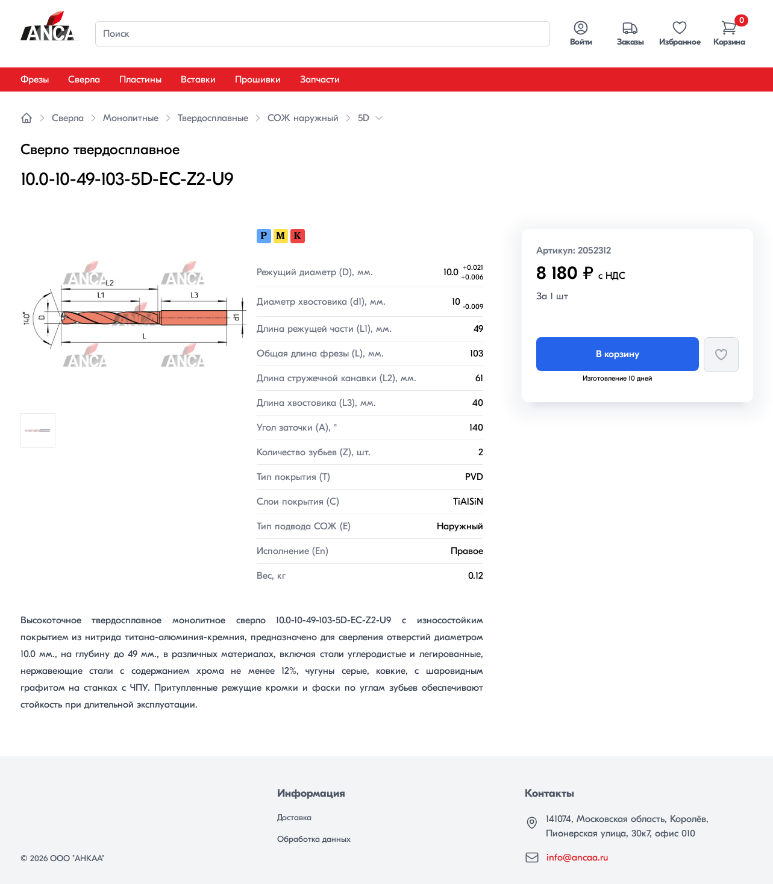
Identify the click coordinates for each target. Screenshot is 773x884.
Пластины (140, 79)
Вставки (198, 79)
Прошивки (258, 79)
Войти (581, 33)
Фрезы (34, 79)
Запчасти (320, 79)
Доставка (294, 817)
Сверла (84, 79)
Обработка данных (314, 839)
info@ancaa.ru (577, 857)
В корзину (617, 354)
